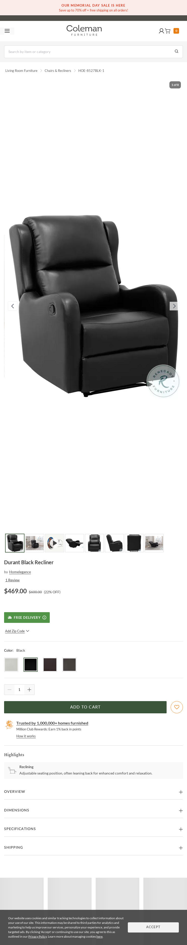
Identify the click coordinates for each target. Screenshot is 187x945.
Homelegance (20, 572)
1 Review (12, 580)
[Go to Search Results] (176, 52)
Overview (14, 792)
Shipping (13, 847)
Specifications (20, 829)
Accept (153, 927)
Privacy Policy (37, 936)
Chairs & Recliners (58, 71)
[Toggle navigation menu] (7, 31)
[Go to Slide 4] (74, 543)
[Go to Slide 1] (14, 543)
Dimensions (16, 810)
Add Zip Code (17, 631)
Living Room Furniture (21, 71)
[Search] (93, 52)
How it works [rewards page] (26, 736)
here (99, 936)
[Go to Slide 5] (94, 543)
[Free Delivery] (27, 617)
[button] (161, 31)
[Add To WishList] (177, 707)
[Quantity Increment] (29, 690)
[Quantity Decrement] (9, 690)
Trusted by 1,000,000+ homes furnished (52, 722)
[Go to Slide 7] (134, 543)
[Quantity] (19, 689)
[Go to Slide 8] (154, 543)
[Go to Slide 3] (54, 543)
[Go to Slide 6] (114, 543)
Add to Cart (85, 707)
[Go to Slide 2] (34, 543)
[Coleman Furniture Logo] (84, 31)
